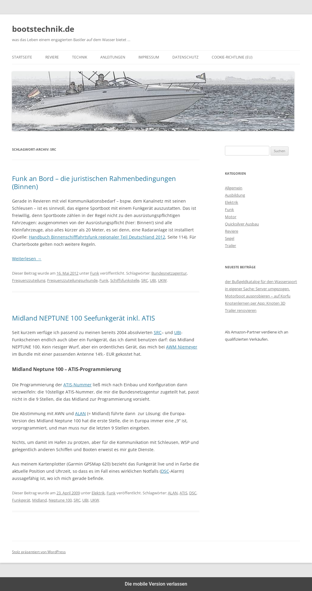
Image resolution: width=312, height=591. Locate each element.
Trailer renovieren (240, 310)
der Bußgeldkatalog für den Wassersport (261, 281)
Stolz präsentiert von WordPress (39, 551)
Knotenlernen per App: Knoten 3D (255, 303)
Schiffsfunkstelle (124, 280)
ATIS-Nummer (77, 384)
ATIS (183, 493)
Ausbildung (235, 195)
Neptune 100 (60, 500)
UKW (162, 280)
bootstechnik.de (43, 28)
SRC (144, 280)
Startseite (22, 57)
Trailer (230, 245)
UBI (153, 280)
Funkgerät (21, 500)
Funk (94, 273)
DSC (165, 471)
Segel (229, 238)
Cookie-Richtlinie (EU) (232, 57)
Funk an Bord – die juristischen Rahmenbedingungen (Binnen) (94, 182)
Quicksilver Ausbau (242, 224)
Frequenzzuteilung (28, 280)
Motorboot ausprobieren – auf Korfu (257, 296)
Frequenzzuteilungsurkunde (72, 280)
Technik (79, 57)
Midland (39, 500)
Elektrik (98, 493)
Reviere (52, 57)
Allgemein (233, 188)
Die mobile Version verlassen (156, 584)
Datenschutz (185, 57)
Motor (230, 216)
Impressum (148, 57)
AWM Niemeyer (181, 347)
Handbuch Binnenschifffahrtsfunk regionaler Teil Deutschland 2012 (97, 237)
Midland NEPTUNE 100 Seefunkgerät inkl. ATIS (83, 317)
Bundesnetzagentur (169, 273)
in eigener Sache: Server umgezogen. (257, 288)
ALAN (80, 413)
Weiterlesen (26, 258)
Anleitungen (112, 57)
